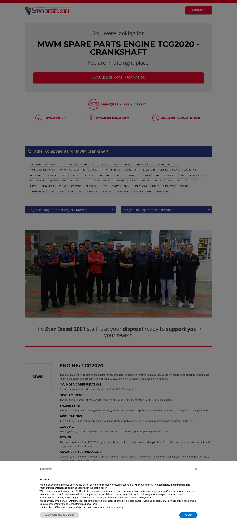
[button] (195, 469)
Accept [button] (188, 515)
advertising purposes (161, 494)
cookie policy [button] (99, 488)
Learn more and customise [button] (59, 515)
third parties (97, 491)
